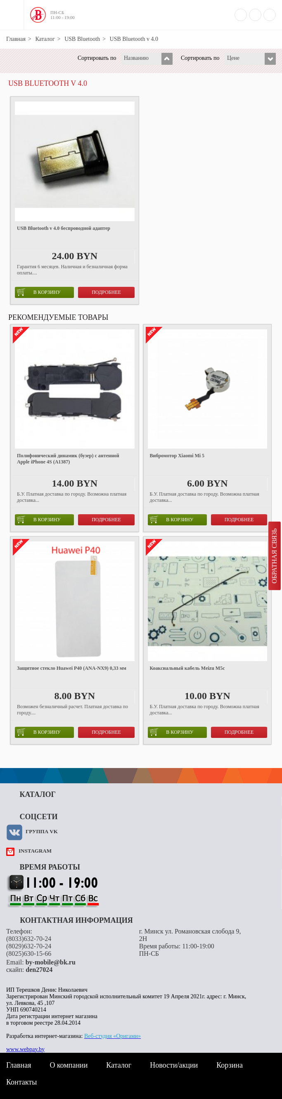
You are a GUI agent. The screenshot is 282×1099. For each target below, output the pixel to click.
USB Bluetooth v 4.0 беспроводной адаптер (63, 228)
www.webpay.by (25, 1049)
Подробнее (106, 292)
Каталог (45, 39)
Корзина (229, 1065)
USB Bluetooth (82, 39)
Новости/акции (174, 1065)
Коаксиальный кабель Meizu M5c (187, 668)
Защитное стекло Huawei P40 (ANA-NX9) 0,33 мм (71, 668)
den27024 (39, 969)
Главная (16, 39)
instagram (35, 851)
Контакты (21, 1082)
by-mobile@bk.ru (51, 962)
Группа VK (42, 831)
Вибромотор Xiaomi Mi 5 (177, 456)
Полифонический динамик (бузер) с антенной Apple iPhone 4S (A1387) (68, 459)
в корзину (39, 292)
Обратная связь (274, 556)
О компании (69, 1065)
